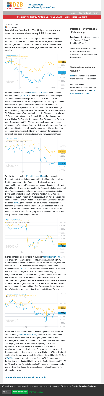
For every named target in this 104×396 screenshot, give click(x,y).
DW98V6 (10, 358)
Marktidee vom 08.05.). (28, 334)
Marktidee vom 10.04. (52, 257)
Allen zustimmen (20, 392)
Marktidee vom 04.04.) (36, 176)
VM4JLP (24, 269)
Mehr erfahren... (36, 392)
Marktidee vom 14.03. (38, 93)
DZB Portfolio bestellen (88, 13)
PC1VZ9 (24, 96)
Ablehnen (7, 392)
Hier (72, 76)
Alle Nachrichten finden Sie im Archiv (25, 377)
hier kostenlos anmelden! (76, 17)
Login (73, 13)
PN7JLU (16, 203)
